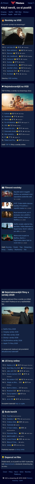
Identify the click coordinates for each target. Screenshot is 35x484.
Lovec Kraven (11, 439)
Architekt (10, 74)
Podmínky (15, 480)
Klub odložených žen (12, 50)
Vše (25, 249)
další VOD (17, 14)
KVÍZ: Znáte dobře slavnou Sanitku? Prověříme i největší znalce (23, 205)
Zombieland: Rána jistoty (12, 65)
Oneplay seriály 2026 (10, 332)
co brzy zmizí (19, 449)
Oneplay (4, 12)
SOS (6, 125)
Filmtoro (29, 478)
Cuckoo (9, 62)
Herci (16, 472)
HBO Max (18, 12)
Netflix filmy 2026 (9, 329)
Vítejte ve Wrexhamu (12, 382)
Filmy (11, 472)
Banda (6, 119)
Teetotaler (10, 425)
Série (21, 472)
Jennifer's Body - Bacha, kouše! (12, 68)
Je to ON (10, 399)
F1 (5, 137)
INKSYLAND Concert (12, 436)
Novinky (9, 247)
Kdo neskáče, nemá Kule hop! (10, 134)
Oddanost (10, 59)
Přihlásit (4, 3)
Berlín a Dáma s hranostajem (12, 388)
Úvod (5, 472)
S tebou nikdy (11, 422)
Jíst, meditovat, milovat (12, 56)
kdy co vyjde (20, 403)
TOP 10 (8, 144)
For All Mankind (9, 122)
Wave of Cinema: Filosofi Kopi (12, 442)
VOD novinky (12, 78)
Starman (10, 53)
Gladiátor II (10, 419)
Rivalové (10, 391)
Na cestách (11, 379)
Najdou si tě (11, 365)
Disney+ (26, 12)
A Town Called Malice (12, 428)
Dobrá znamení (12, 374)
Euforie (7, 113)
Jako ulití (10, 371)
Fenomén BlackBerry (12, 433)
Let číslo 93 (11, 47)
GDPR (21, 480)
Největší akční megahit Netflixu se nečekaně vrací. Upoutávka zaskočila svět (23, 194)
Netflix (11, 12)
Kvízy (4, 249)
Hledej (31, 3)
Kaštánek (10, 71)
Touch (9, 416)
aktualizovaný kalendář (10, 351)
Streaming (27, 247)
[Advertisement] (17, 166)
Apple (10, 14)
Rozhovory (18, 249)
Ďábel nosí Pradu (10, 140)
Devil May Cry (12, 368)
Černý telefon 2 (12, 394)
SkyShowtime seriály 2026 (12, 340)
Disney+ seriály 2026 (10, 338)
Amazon (4, 14)
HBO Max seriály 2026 (11, 335)
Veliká (9, 445)
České (15, 247)
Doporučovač (9, 464)
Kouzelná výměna (10, 128)
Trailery (10, 249)
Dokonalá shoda (10, 131)
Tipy (21, 247)
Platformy (17, 474)
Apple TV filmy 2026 (10, 343)
